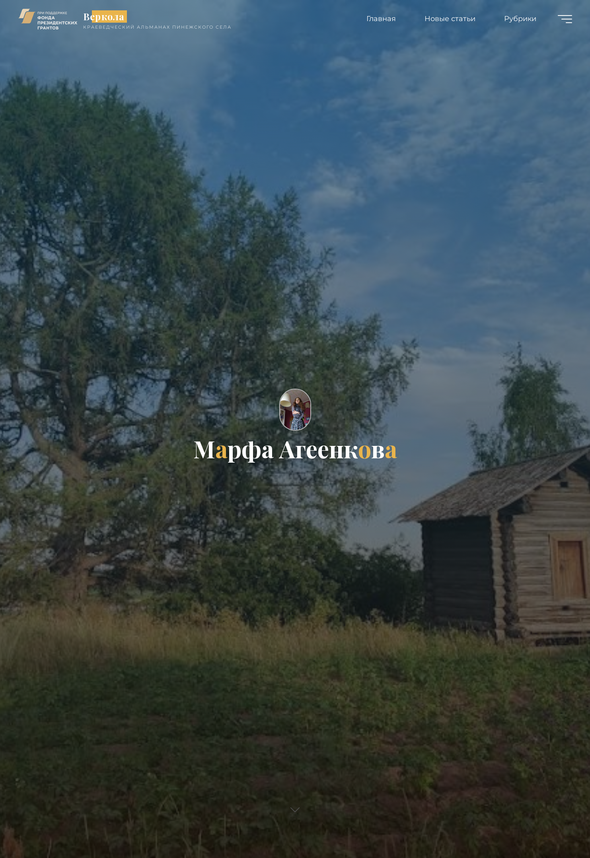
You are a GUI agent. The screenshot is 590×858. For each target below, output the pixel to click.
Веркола (104, 16)
